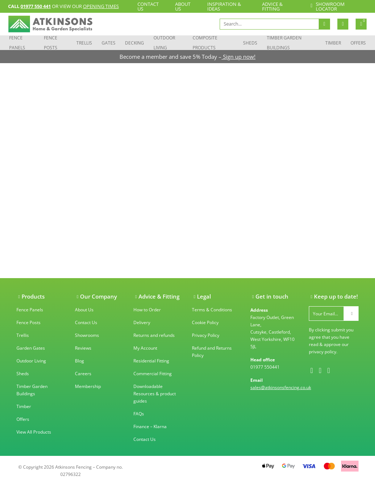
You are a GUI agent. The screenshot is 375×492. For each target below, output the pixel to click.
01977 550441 (265, 367)
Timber (333, 43)
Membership (88, 386)
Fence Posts (50, 42)
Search (324, 24)
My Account (145, 348)
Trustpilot (143, 464)
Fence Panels (17, 42)
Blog (79, 361)
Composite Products (205, 42)
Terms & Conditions (212, 310)
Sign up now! (238, 56)
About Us (182, 6)
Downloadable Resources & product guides (154, 393)
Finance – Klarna (150, 426)
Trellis (84, 43)
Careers (83, 373)
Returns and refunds (154, 335)
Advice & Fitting (272, 6)
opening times (101, 6)
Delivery (141, 322)
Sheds (250, 43)
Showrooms (87, 335)
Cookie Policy (205, 322)
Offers (358, 43)
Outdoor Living (164, 42)
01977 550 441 (35, 6)
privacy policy (322, 352)
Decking (134, 43)
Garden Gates (30, 348)
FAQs (138, 414)
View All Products (33, 432)
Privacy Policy (205, 335)
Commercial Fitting (152, 373)
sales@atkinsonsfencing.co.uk (280, 387)
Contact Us (148, 6)
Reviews (83, 348)
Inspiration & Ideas (224, 6)
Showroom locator (327, 6)
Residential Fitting (151, 361)
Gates (108, 43)
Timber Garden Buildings (284, 42)
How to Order (147, 310)
